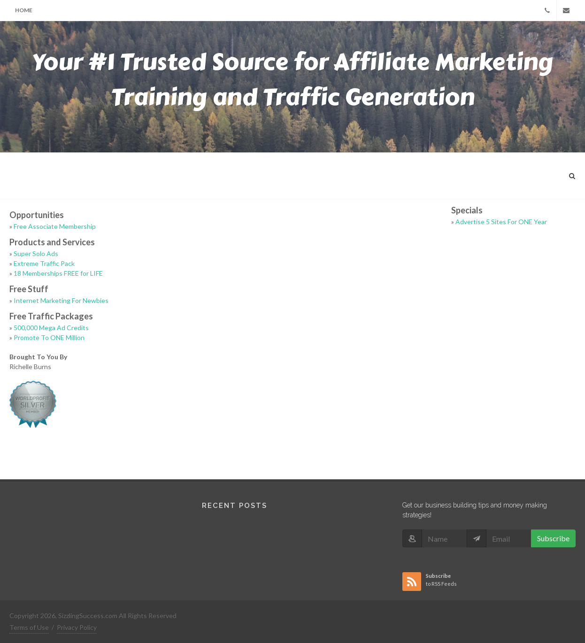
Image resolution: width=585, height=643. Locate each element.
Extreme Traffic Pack (44, 263)
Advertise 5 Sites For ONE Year (501, 222)
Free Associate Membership (55, 226)
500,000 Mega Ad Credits (51, 328)
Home (23, 10)
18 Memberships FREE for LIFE (58, 273)
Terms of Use (29, 627)
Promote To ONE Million (49, 337)
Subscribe (553, 538)
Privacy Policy (77, 627)
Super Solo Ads (36, 253)
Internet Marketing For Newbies (61, 300)
